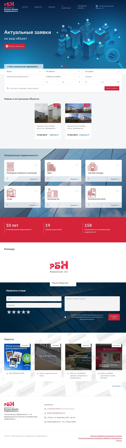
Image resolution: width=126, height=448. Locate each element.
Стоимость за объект (53, 77)
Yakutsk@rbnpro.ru (58, 413)
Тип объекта (50, 71)
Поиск (111, 88)
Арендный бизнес (79, 9)
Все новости (117, 386)
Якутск (9, 71)
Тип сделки (89, 71)
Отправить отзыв (114, 317)
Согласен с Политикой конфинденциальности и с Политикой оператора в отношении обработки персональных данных (87, 317)
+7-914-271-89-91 (104, 9)
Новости (40, 9)
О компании (62, 9)
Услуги (30, 9)
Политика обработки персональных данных (106, 436)
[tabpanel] (63, 34)
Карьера (50, 9)
